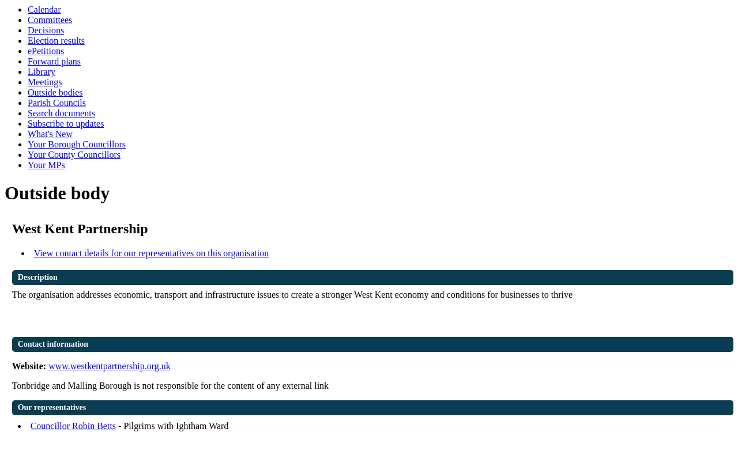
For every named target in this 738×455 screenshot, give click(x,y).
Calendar (44, 9)
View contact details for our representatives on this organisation (151, 253)
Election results (56, 41)
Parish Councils (57, 103)
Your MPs (46, 165)
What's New (50, 134)
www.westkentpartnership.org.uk (109, 366)
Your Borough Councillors (77, 144)
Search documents (61, 113)
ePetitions (46, 51)
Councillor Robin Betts (73, 426)
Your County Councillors (74, 155)
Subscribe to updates (66, 123)
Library (41, 72)
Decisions (46, 30)
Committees (50, 20)
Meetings (45, 82)
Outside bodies (55, 92)
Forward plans (54, 61)
